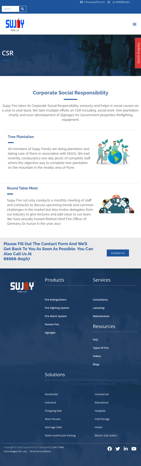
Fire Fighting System (57, 308)
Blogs (96, 364)
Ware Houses (52, 419)
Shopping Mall (53, 410)
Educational (101, 402)
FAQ (95, 339)
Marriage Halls (53, 427)
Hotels (98, 427)
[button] (135, 24)
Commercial (102, 394)
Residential (51, 394)
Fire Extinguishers (55, 299)
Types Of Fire (101, 348)
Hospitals (100, 410)
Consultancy (100, 299)
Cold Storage (102, 419)
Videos (97, 356)
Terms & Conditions (40, 451)
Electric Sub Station (106, 435)
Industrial (50, 402)
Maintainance (101, 316)
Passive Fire (52, 324)
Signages (50, 332)
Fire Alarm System (56, 316)
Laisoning (98, 308)
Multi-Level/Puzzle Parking (60, 435)
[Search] (22, 9)
